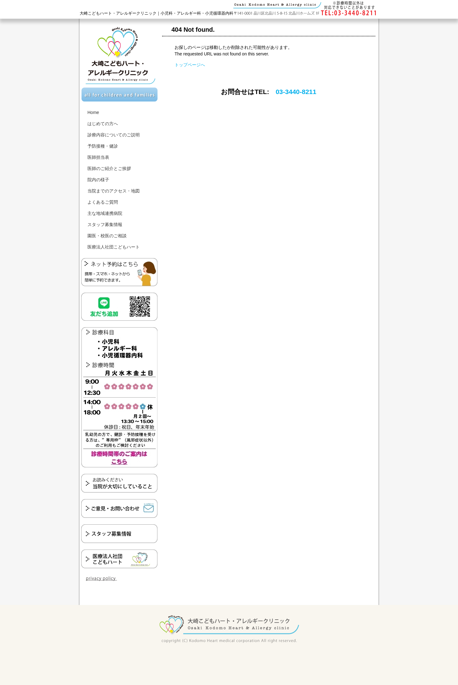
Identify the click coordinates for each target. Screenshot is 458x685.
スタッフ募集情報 (104, 224)
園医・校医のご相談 (107, 235)
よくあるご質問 (102, 202)
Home (93, 112)
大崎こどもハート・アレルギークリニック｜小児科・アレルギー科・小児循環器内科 (156, 13)
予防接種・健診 (102, 146)
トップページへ (190, 64)
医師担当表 (98, 157)
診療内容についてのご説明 (113, 134)
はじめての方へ (102, 123)
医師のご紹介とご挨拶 (109, 168)
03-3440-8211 (296, 91)
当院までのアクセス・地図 (113, 190)
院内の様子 (98, 179)
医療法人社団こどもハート (113, 246)
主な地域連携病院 (104, 213)
